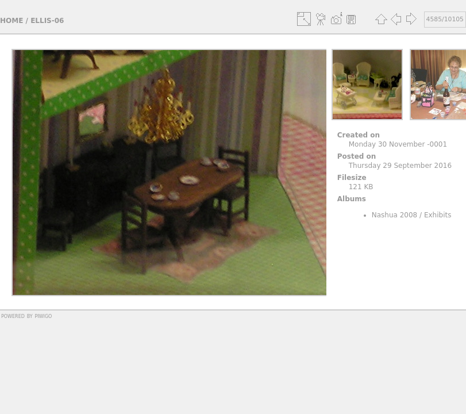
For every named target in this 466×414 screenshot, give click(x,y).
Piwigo (43, 316)
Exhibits (438, 215)
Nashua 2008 (395, 215)
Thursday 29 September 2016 (400, 166)
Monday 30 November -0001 (398, 144)
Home (11, 21)
